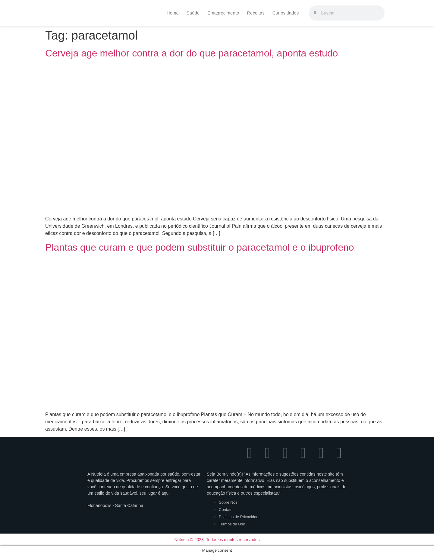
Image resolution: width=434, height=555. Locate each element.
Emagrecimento (223, 12)
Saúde (193, 12)
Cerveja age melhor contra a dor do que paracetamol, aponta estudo (191, 53)
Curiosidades (285, 12)
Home (173, 12)
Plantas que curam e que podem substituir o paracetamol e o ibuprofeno (199, 247)
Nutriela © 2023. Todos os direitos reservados (216, 539)
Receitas (255, 12)
